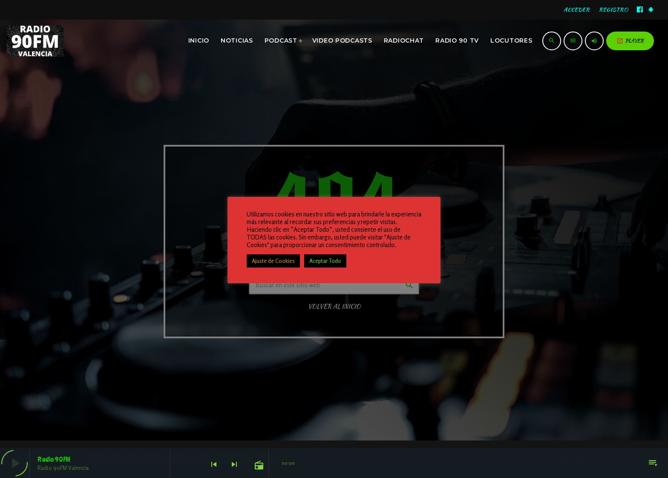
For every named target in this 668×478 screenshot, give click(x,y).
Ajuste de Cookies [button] (273, 260)
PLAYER (630, 40)
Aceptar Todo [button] (325, 260)
